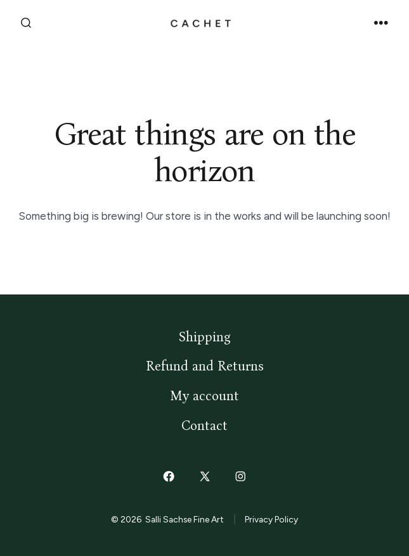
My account (204, 396)
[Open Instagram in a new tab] (240, 477)
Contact (204, 426)
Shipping (205, 337)
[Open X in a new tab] (204, 477)
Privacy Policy (271, 519)
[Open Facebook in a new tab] (168, 477)
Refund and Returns (205, 366)
